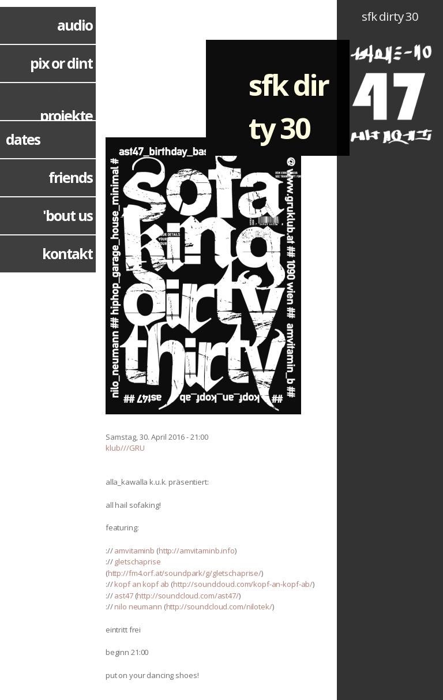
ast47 (123, 595)
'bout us (67, 215)
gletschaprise (137, 561)
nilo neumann (138, 606)
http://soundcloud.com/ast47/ (187, 595)
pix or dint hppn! (61, 76)
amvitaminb (134, 550)
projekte (66, 115)
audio (74, 25)
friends (70, 177)
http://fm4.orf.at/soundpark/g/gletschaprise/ (184, 573)
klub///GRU (125, 448)
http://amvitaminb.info (197, 550)
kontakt (67, 253)
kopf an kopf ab (141, 584)
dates (23, 139)
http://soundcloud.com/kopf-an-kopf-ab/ (243, 584)
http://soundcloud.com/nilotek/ (219, 606)
